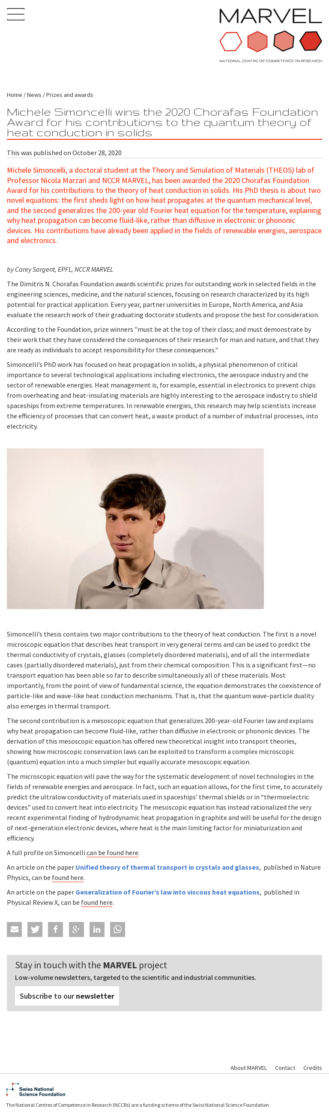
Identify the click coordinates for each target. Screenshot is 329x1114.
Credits (312, 1068)
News (34, 95)
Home (14, 95)
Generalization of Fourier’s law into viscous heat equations (167, 892)
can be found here (112, 852)
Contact (285, 1068)
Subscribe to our (67, 996)
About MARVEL (248, 1068)
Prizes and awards (69, 95)
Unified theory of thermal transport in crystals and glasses (167, 867)
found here (68, 877)
